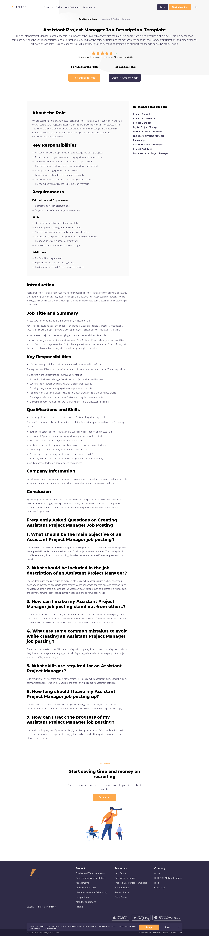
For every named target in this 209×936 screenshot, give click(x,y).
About (157, 873)
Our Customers (72, 7)
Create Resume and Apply (125, 77)
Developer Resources (125, 878)
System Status (122, 892)
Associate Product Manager (148, 144)
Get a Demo (121, 897)
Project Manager (142, 122)
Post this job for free (84, 77)
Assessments (82, 882)
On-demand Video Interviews (90, 873)
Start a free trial (46, 906)
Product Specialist (142, 114)
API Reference (122, 887)
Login (162, 7)
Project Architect (142, 148)
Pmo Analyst (139, 140)
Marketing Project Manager (148, 131)
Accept (149, 927)
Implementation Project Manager (151, 153)
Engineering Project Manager (148, 135)
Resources (88, 7)
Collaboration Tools (86, 887)
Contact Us (159, 887)
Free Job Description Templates (131, 882)
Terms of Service (160, 932)
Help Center (121, 873)
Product (48, 7)
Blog (156, 882)
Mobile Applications (86, 901)
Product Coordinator (144, 118)
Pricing (59, 7)
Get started (104, 797)
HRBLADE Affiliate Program (168, 878)
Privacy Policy (145, 932)
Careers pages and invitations (91, 878)
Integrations (82, 897)
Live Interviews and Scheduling (91, 892)
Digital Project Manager (145, 127)
